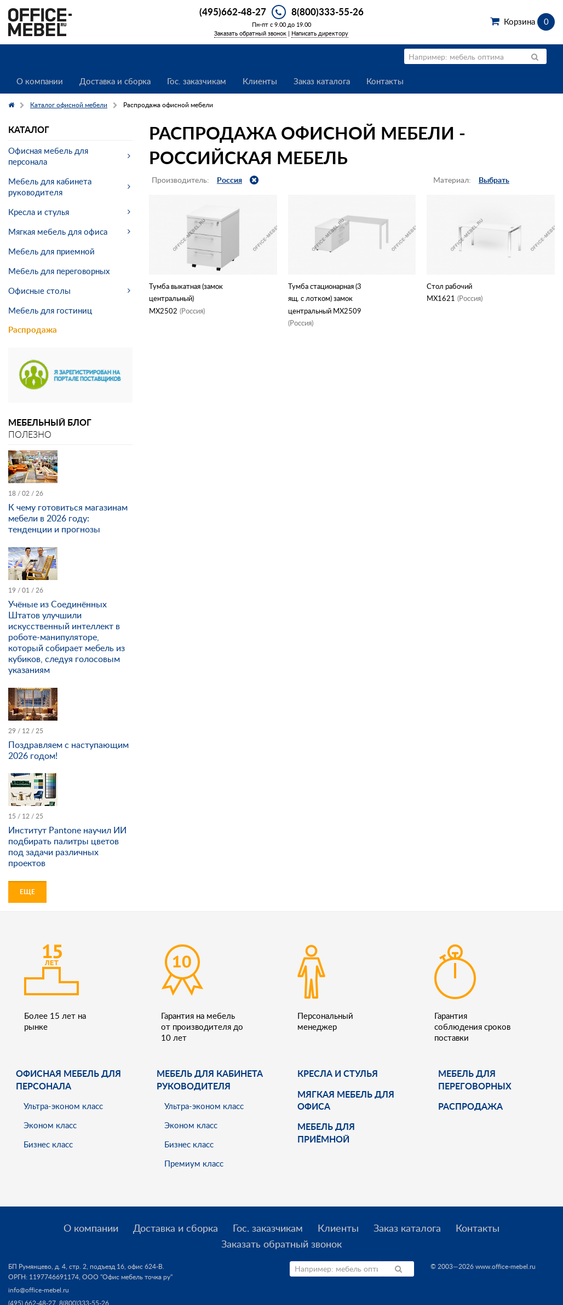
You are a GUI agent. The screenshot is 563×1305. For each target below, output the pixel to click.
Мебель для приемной (51, 251)
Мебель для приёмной (326, 1132)
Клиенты (260, 81)
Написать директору (319, 33)
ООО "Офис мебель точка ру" (127, 1276)
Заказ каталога (322, 81)
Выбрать (494, 180)
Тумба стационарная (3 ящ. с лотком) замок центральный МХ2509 (324, 298)
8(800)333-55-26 (327, 11)
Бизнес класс (48, 1144)
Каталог (28, 129)
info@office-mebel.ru (38, 1290)
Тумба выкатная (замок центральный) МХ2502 (186, 298)
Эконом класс (50, 1125)
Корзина (529, 21)
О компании (39, 81)
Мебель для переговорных (59, 270)
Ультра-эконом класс (63, 1105)
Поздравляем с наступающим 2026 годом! (68, 750)
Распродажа (32, 329)
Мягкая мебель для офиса (57, 231)
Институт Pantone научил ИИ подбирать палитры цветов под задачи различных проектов (67, 846)
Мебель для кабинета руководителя (49, 187)
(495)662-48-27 (232, 11)
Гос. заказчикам (196, 81)
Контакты (385, 81)
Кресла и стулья (38, 211)
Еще (27, 891)
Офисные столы (39, 290)
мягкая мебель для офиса (345, 1100)
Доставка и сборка (115, 81)
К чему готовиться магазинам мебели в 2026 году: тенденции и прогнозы (68, 518)
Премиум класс (193, 1163)
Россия (229, 180)
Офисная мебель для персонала (48, 156)
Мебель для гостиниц (50, 310)
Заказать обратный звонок (250, 33)
